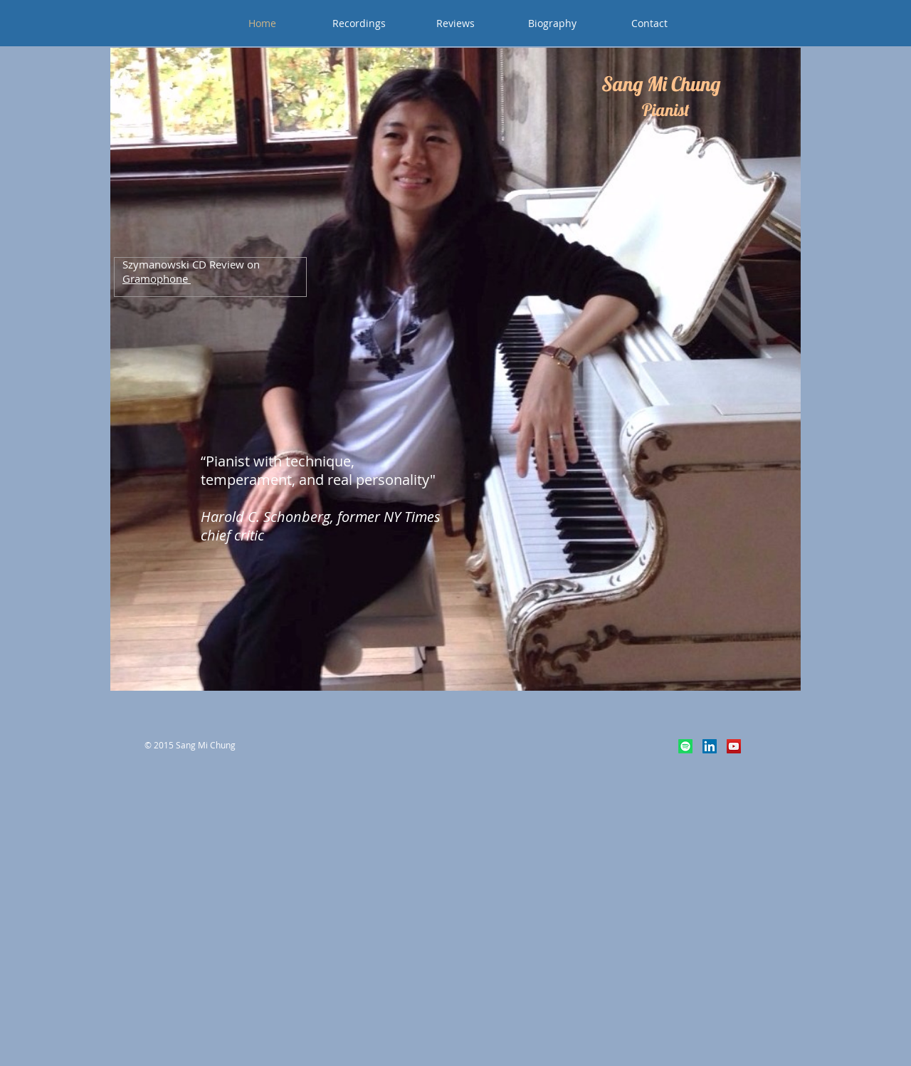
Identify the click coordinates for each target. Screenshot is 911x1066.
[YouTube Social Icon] (734, 746)
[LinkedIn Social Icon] (709, 746)
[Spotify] (685, 746)
